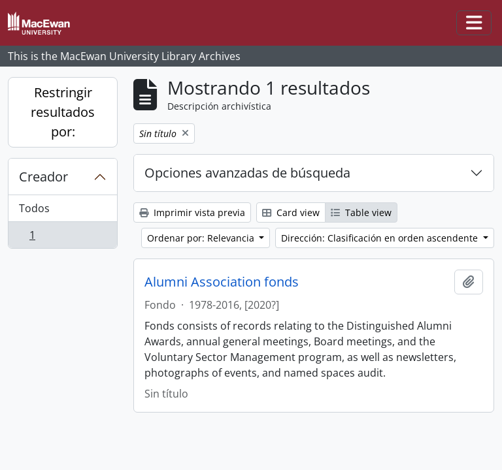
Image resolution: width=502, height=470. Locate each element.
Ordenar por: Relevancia (202, 238)
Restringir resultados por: (63, 112)
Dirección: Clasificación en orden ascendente (380, 238)
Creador (43, 176)
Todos (34, 208)
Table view (361, 212)
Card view (291, 212)
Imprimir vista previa (192, 212)
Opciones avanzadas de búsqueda (247, 172)
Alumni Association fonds (221, 282)
